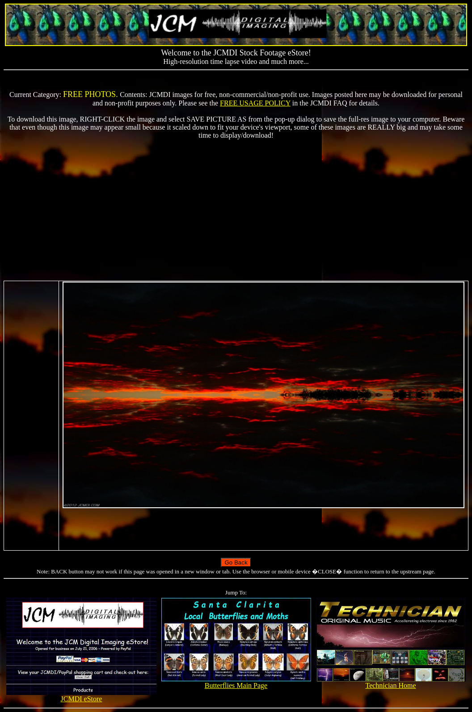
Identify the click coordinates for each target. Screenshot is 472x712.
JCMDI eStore (81, 696)
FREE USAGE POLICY (255, 103)
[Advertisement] (236, 210)
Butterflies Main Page (236, 682)
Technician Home (390, 682)
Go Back (235, 562)
